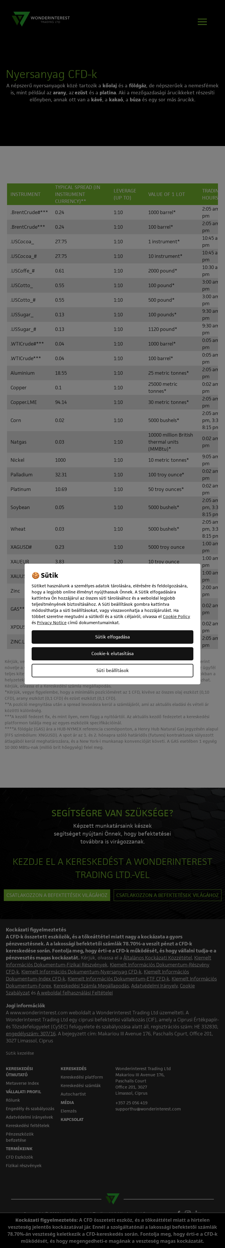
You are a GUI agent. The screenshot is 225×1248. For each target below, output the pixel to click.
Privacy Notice (52, 622)
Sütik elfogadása (112, 637)
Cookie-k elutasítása (112, 653)
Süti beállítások (112, 670)
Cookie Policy (176, 616)
